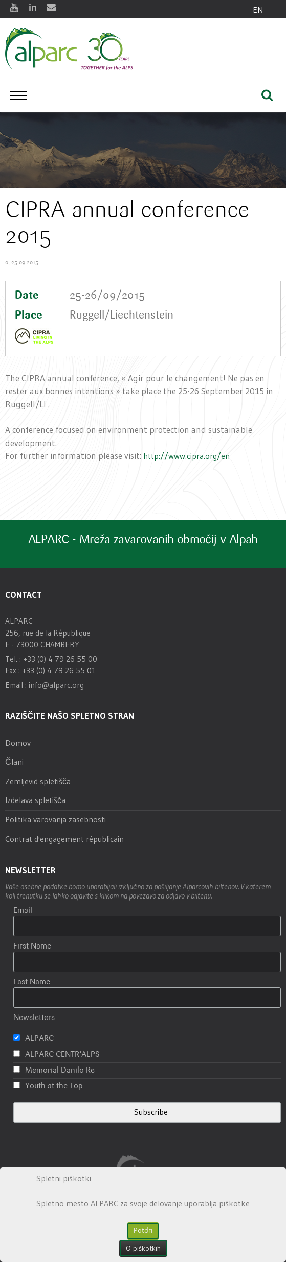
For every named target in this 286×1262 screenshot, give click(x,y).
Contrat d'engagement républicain (64, 839)
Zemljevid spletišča (38, 781)
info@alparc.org (56, 684)
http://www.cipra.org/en (186, 456)
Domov (18, 743)
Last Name (31, 982)
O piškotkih (143, 1248)
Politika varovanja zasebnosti (55, 819)
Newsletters (34, 1018)
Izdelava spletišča (35, 800)
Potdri (143, 1230)
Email (22, 910)
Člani (14, 762)
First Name (32, 946)
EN (258, 10)
